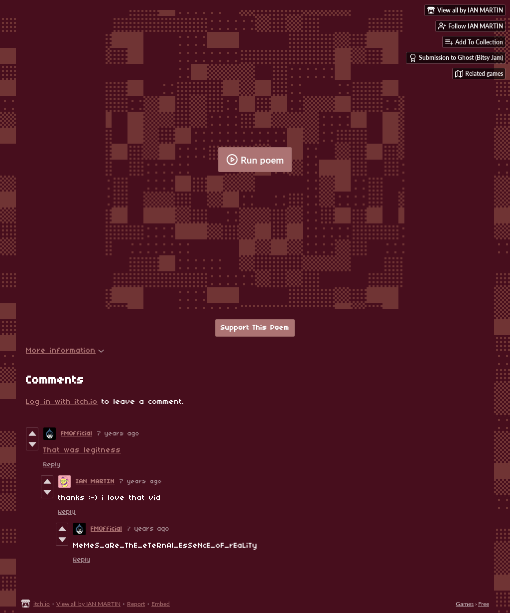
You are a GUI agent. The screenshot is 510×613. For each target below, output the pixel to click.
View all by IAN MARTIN (88, 604)
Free (483, 604)
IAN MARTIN (95, 481)
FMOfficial (76, 433)
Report (136, 604)
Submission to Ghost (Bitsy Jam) (456, 58)
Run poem (255, 160)
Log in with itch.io (62, 402)
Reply (52, 464)
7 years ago (118, 433)
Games (465, 604)
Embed (160, 604)
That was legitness (82, 450)
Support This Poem (255, 328)
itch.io (41, 604)
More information (65, 351)
